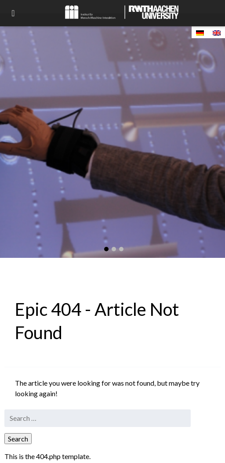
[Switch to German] (200, 32)
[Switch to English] (216, 32)
